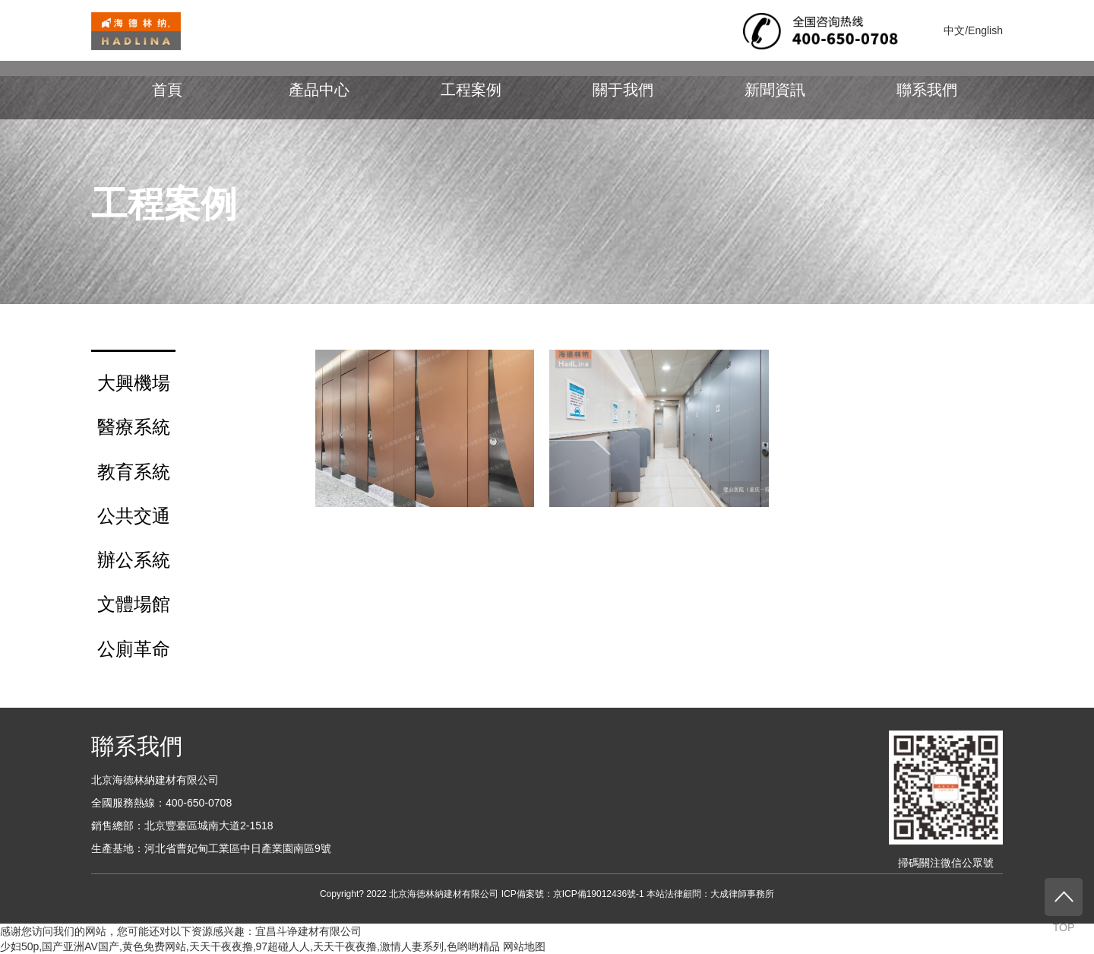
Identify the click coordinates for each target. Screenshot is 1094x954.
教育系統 (133, 471)
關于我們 (623, 89)
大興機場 (133, 382)
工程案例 (471, 89)
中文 (954, 30)
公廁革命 (133, 649)
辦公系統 (133, 560)
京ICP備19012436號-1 (598, 894)
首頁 (167, 89)
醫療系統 (133, 427)
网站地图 (524, 946)
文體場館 (133, 604)
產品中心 (319, 89)
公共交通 (133, 516)
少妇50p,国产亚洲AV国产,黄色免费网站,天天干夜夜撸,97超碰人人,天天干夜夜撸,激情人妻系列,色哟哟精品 (250, 946)
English (985, 30)
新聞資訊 (775, 89)
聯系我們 (926, 89)
